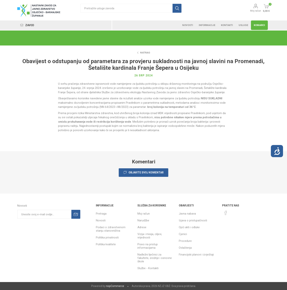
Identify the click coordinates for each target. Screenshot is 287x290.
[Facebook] (226, 213)
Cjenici (183, 234)
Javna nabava (187, 213)
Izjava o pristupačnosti (193, 220)
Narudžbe (143, 220)
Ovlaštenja (185, 247)
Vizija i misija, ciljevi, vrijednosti (149, 235)
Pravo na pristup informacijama (147, 246)
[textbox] (126, 8)
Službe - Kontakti (147, 268)
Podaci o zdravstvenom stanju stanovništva (110, 229)
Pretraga (101, 213)
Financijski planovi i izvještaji (196, 254)
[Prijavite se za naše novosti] (44, 214)
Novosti (101, 220)
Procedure (185, 241)
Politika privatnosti (107, 237)
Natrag (145, 52)
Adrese (141, 227)
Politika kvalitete (106, 244)
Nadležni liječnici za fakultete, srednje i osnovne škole (154, 258)
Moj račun (255, 10)
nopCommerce (115, 286)
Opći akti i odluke (189, 227)
